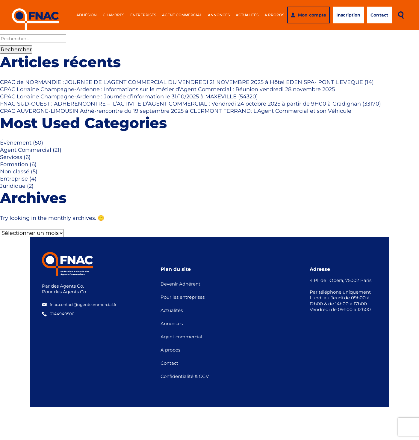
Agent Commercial (25, 150)
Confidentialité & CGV (185, 376)
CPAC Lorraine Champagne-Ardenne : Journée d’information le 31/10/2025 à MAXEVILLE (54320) (129, 96)
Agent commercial (182, 15)
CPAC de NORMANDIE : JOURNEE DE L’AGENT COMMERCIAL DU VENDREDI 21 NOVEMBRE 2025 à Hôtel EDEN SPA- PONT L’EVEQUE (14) (187, 82)
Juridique (12, 186)
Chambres (113, 15)
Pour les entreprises (183, 297)
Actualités (247, 15)
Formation (14, 164)
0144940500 (58, 314)
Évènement (15, 142)
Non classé (14, 171)
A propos (274, 15)
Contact (169, 363)
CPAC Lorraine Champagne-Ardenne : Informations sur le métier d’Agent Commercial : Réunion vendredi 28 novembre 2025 (167, 89)
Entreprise (14, 178)
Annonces (219, 15)
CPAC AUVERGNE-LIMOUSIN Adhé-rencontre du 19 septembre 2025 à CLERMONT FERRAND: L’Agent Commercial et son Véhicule (175, 111)
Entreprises (143, 15)
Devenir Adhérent (180, 284)
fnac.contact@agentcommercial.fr (79, 304)
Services (11, 157)
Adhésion (86, 15)
